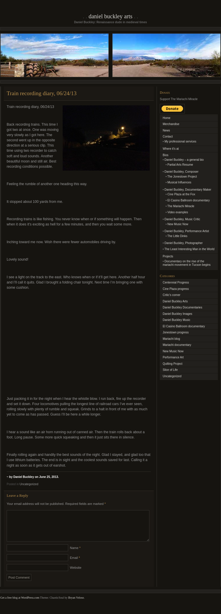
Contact (168, 136)
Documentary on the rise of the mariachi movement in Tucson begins (187, 263)
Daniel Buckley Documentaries (182, 307)
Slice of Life (170, 369)
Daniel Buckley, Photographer (183, 243)
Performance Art (173, 357)
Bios (165, 155)
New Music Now (177, 224)
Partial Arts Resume (180, 164)
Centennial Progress (176, 282)
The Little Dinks (177, 236)
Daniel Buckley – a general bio (184, 159)
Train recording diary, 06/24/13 (42, 93)
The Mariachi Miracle (180, 206)
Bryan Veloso (76, 604)
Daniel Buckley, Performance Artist (186, 231)
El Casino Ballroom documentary (188, 200)
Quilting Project (172, 363)
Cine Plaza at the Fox (181, 194)
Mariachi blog (171, 338)
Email (75, 564)
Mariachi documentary (177, 344)
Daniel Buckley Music (176, 320)
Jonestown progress (176, 332)
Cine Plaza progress (176, 288)
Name (75, 555)
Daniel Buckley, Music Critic (182, 219)
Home (167, 118)
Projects (168, 256)
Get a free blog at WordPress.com (19, 604)
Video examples (177, 212)
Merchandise (171, 124)
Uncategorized (28, 484)
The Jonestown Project (182, 176)
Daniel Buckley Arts (110, 16)
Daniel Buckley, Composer (181, 171)
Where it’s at (171, 148)
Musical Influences (179, 182)
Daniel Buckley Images (177, 313)
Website (75, 574)
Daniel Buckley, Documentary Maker (187, 189)
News (166, 130)
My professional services (180, 141)
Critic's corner (171, 295)
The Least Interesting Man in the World (189, 249)
